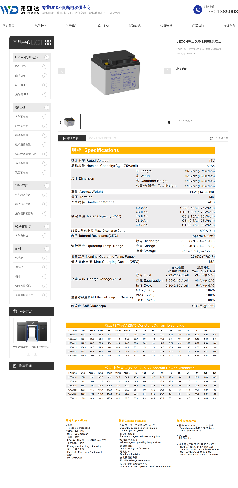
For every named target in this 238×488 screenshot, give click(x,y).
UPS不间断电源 (26, 57)
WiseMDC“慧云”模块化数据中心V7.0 (32, 346)
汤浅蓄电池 (21, 163)
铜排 (17, 276)
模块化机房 (23, 226)
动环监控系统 (23, 285)
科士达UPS (21, 85)
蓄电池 (20, 107)
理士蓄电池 (21, 125)
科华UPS (20, 66)
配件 (18, 248)
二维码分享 (221, 138)
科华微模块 (21, 235)
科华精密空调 (23, 194)
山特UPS (20, 75)
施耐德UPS (21, 94)
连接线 (19, 267)
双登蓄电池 (21, 172)
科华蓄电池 (21, 116)
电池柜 (19, 257)
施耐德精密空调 (24, 213)
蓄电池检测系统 (24, 295)
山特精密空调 (23, 204)
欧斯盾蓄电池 (23, 144)
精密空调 (21, 185)
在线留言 (186, 121)
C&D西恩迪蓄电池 (25, 153)
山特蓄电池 (21, 135)
